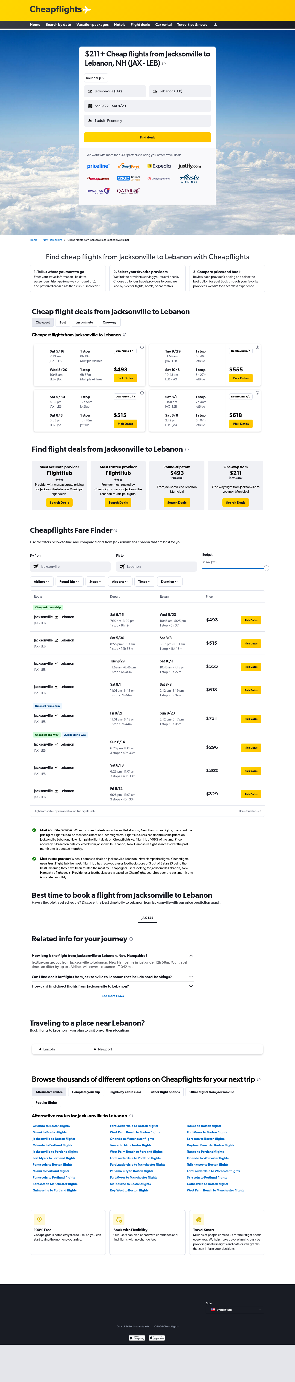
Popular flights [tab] (46, 1099)
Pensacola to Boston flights (52, 1161)
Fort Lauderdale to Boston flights (134, 1122)
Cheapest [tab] (43, 319)
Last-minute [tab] (84, 319)
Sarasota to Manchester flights (55, 1180)
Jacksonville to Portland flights (55, 1148)
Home (35, 25)
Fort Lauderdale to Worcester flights (213, 1167)
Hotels (119, 25)
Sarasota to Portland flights (207, 1174)
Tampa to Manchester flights (130, 1141)
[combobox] (96, 77)
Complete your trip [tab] (86, 1088)
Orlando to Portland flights (52, 1141)
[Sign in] (215, 25)
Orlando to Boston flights (51, 1122)
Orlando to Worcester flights (208, 1154)
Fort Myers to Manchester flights (133, 1174)
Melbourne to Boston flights (130, 1180)
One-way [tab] (110, 319)
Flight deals (140, 25)
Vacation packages (93, 25)
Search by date (58, 25)
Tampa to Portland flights (205, 1148)
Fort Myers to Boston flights (207, 1128)
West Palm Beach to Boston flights (135, 1128)
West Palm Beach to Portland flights (136, 1148)
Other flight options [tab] (165, 1088)
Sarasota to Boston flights (205, 1135)
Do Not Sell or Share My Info (133, 1322)
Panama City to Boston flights (131, 1167)
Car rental (163, 25)
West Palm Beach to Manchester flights (215, 1186)
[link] (59, 498)
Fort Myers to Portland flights (54, 1154)
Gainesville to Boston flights (207, 1180)
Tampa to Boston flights (204, 1122)
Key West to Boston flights (129, 1186)
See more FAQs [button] (113, 992)
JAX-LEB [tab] (147, 914)
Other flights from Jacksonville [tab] (211, 1088)
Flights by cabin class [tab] (125, 1088)
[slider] (266, 564)
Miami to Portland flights (51, 1167)
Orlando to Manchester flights (132, 1135)
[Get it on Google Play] (137, 1334)
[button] (113, 105)
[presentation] (164, 64)
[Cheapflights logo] (56, 10)
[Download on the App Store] (157, 1334)
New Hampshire (52, 236)
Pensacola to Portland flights (54, 1174)
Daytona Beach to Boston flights (210, 1141)
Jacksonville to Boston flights (54, 1135)
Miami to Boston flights (50, 1128)
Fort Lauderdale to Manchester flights (137, 1161)
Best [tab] (62, 319)
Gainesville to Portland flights (55, 1186)
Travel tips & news (192, 25)
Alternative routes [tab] (49, 1088)
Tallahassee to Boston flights (207, 1161)
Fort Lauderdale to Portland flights (135, 1154)
